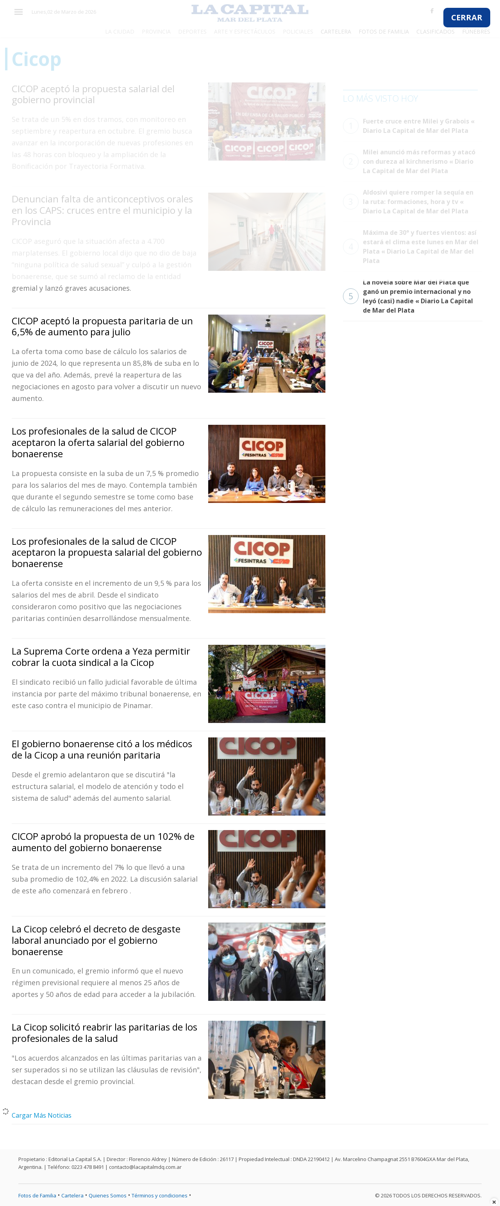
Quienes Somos (108, 1195)
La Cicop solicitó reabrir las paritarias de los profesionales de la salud (104, 1032)
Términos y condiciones (160, 1195)
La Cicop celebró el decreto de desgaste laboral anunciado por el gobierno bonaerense (96, 940)
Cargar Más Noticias (41, 1115)
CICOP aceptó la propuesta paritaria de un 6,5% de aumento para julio (102, 326)
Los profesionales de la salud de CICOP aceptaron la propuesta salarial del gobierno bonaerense (107, 552)
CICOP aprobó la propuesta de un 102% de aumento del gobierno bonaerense (103, 842)
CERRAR (466, 17)
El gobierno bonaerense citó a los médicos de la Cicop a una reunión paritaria (102, 749)
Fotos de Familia (37, 1195)
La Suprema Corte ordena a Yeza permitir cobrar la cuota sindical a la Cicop (101, 656)
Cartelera (72, 1195)
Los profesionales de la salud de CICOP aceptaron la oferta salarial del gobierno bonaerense (98, 442)
